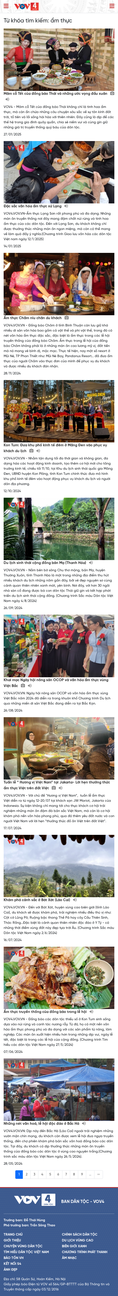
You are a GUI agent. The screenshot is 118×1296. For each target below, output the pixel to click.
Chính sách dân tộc (79, 1235)
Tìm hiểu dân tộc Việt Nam (26, 1252)
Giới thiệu (12, 1240)
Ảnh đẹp (10, 1270)
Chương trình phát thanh (84, 1252)
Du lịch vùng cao (77, 1240)
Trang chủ (13, 1235)
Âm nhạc (69, 1258)
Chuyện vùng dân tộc (23, 1246)
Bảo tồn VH (14, 1258)
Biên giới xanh (74, 1246)
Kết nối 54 (12, 1264)
